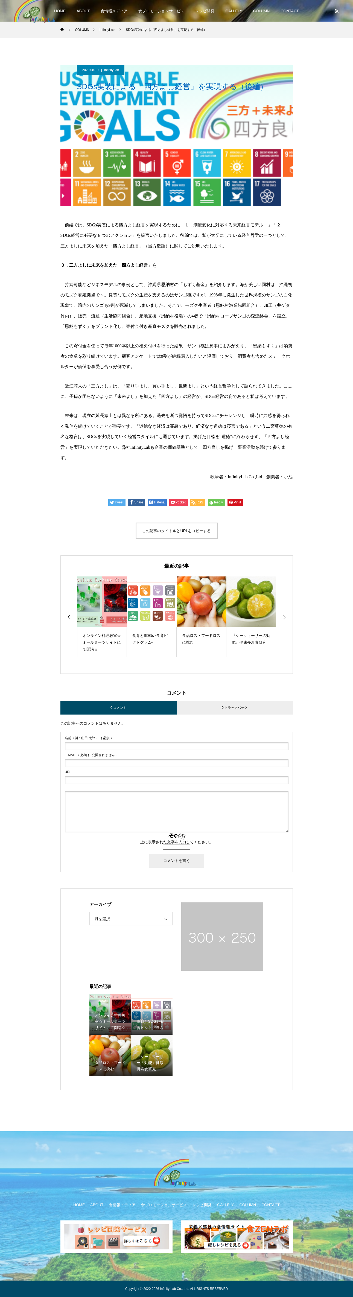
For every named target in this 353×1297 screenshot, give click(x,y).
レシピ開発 (204, 11)
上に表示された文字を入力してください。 (176, 842)
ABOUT (83, 11)
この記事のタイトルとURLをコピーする (176, 531)
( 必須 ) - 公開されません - (91, 755)
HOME (60, 11)
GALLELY (233, 11)
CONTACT (290, 11)
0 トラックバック (234, 708)
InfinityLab (111, 70)
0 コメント (118, 708)
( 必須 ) (88, 738)
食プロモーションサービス (161, 11)
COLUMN (261, 11)
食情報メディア (114, 11)
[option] (102, 616)
